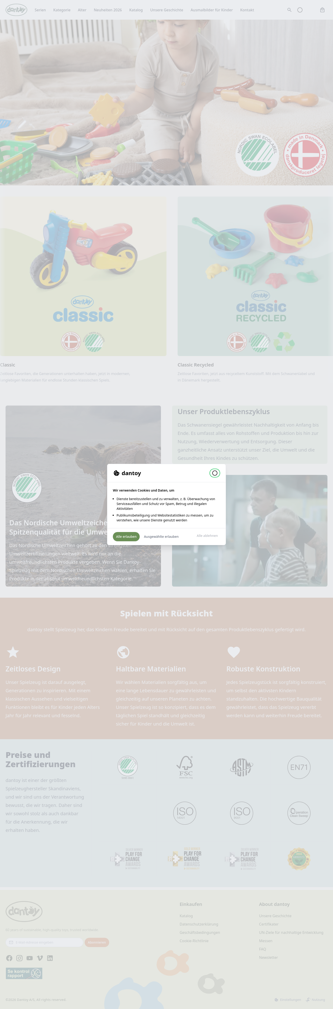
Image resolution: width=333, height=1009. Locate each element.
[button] (215, 473)
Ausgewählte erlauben (161, 536)
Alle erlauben (126, 536)
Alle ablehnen (207, 535)
